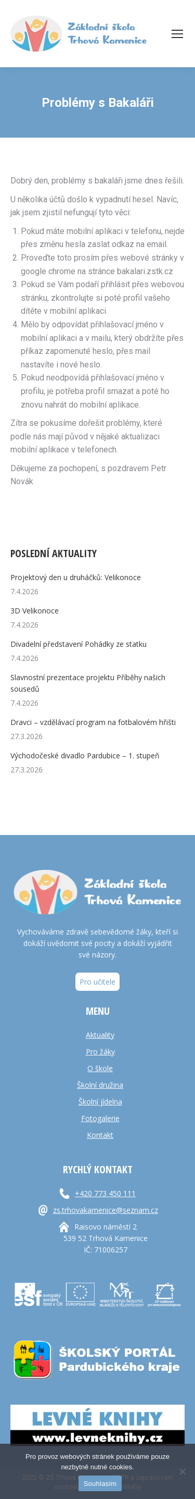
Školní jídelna (100, 1102)
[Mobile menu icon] (177, 34)
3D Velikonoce (34, 611)
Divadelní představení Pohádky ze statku (78, 644)
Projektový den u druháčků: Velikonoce (75, 577)
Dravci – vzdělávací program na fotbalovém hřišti (93, 722)
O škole (100, 1068)
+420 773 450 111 (105, 1193)
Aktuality (100, 1035)
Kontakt (100, 1135)
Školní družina (100, 1085)
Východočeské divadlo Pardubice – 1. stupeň (85, 755)
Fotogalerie (100, 1118)
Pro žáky (100, 1051)
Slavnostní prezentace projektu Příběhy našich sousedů (87, 683)
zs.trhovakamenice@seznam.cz (105, 1210)
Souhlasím (100, 1484)
